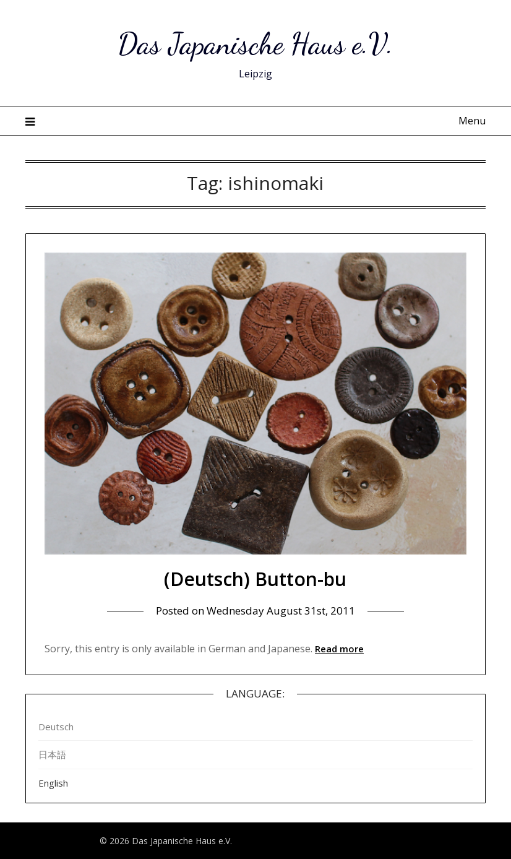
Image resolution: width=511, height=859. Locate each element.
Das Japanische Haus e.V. (255, 43)
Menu (472, 120)
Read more (339, 648)
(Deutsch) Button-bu (255, 579)
